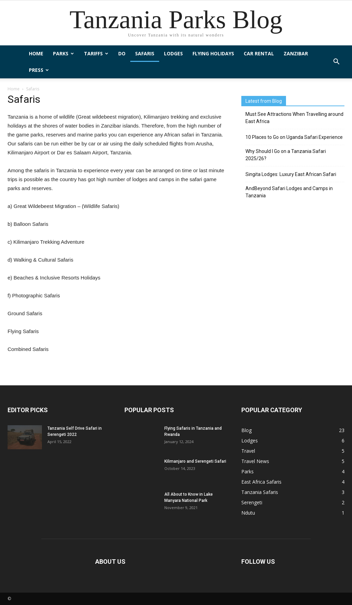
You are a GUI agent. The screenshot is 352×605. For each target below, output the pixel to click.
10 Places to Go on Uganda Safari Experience (294, 137)
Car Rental (259, 53)
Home (36, 53)
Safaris (144, 53)
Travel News (255, 461)
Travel (248, 451)
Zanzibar (296, 53)
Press (39, 70)
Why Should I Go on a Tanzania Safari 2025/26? (285, 154)
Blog (246, 430)
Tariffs (96, 53)
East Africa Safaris (261, 481)
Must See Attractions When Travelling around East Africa (294, 117)
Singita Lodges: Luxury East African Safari (290, 174)
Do (121, 53)
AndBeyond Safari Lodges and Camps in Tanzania (289, 192)
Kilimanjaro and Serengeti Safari (195, 461)
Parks (63, 53)
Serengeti (251, 502)
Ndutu (248, 512)
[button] (336, 62)
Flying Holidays (213, 53)
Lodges (173, 53)
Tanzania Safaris (259, 492)
